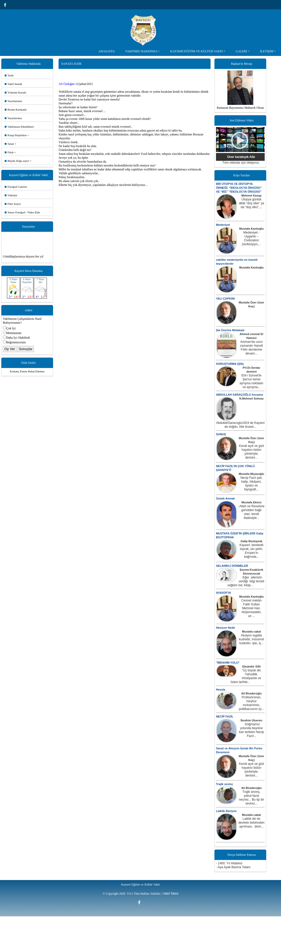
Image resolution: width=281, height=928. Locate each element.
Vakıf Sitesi (170, 893)
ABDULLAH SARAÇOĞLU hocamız (239, 394)
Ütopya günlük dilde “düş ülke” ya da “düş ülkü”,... (251, 203)
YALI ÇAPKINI (225, 298)
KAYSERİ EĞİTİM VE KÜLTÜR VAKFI (196, 51)
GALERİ (241, 51)
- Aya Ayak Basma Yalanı (233, 867)
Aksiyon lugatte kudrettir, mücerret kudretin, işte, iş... (251, 639)
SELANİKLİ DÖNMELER (232, 565)
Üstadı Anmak (225, 498)
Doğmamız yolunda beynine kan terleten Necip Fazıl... (251, 730)
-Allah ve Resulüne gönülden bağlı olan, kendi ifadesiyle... (252, 512)
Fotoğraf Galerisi (16, 186)
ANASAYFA (106, 51)
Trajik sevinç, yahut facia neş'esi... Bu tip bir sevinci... (251, 797)
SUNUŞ (221, 434)
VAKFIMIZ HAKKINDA (141, 51)
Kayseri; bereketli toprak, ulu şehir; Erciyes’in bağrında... (251, 551)
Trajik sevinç (224, 784)
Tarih (9, 75)
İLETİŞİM (266, 51)
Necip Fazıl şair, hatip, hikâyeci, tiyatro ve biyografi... (251, 483)
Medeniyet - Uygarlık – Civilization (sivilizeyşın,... (251, 238)
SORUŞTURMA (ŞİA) (230, 363)
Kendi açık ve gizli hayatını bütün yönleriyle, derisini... (251, 451)
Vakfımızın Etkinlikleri (19, 126)
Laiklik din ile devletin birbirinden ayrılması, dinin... (252, 822)
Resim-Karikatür (16, 109)
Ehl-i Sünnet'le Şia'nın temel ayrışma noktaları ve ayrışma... (251, 381)
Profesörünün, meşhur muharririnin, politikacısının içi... (251, 703)
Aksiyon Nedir (225, 627)
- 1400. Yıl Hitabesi (229, 863)
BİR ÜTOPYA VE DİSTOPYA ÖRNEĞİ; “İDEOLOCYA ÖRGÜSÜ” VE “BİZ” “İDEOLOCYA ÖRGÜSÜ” (239, 187)
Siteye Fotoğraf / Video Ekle (22, 212)
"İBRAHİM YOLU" (228, 662)
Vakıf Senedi (13, 83)
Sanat (9, 143)
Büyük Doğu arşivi (17, 160)
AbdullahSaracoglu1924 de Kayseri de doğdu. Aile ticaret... (240, 425)
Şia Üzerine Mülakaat (230, 330)
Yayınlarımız (13, 101)
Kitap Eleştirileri (16, 135)
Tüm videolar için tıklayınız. (241, 162)
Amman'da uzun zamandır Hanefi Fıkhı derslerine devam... (251, 347)
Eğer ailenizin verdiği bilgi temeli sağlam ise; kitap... (245, 581)
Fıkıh (9, 152)
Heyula (220, 689)
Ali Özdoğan (67, 84)
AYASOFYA (223, 592)
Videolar (11, 195)
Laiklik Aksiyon (226, 811)
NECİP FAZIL (224, 716)
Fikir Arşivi (13, 203)
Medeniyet (223, 224)
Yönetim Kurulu (15, 92)
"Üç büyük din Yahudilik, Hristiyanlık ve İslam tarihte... (245, 676)
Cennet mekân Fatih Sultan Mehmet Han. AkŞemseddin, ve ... (251, 608)
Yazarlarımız (13, 118)
